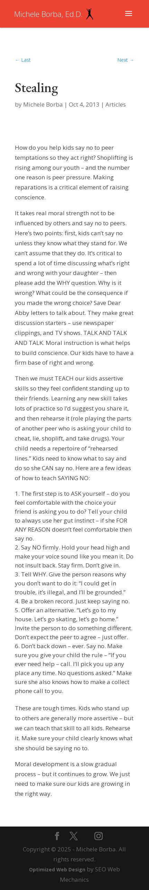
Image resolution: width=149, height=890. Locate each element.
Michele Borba (43, 104)
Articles (115, 104)
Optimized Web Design (57, 869)
